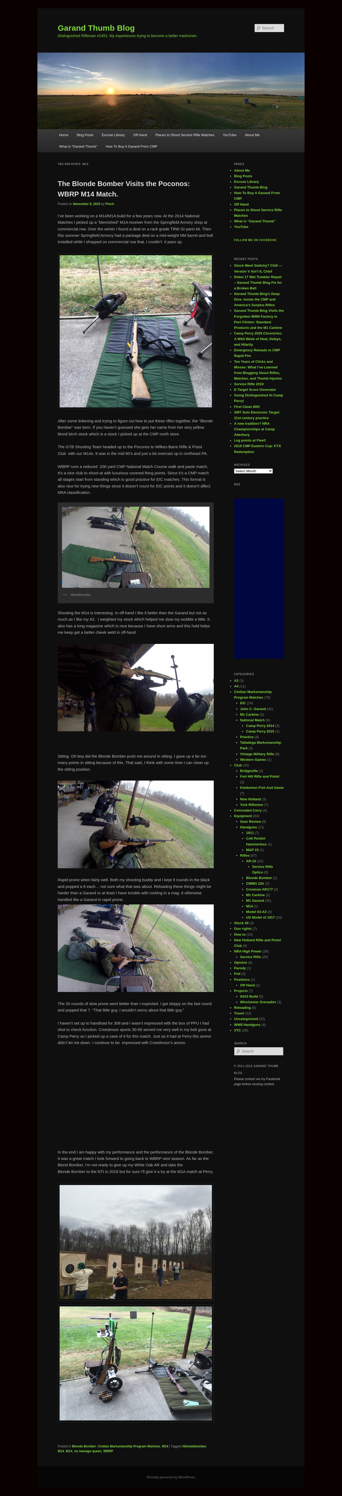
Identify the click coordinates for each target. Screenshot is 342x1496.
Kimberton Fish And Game (262, 788)
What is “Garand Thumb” (78, 146)
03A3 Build (249, 996)
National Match (252, 720)
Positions (242, 980)
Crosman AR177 (259, 889)
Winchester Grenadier (258, 1002)
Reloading (242, 1008)
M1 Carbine (249, 714)
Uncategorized (246, 1019)
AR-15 (251, 861)
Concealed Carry (248, 810)
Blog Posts (85, 135)
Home (63, 135)
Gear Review (250, 822)
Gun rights (243, 929)
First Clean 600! (247, 407)
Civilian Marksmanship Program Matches (129, 1446)
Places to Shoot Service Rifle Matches (185, 135)
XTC (237, 1030)
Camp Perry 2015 (260, 731)
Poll (237, 974)
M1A (69, 1451)
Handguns (248, 827)
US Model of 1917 (260, 917)
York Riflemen (251, 805)
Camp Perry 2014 (260, 726)
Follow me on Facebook (255, 240)
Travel (239, 1013)
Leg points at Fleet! (250, 440)
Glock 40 (241, 923)
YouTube (229, 135)
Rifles (245, 855)
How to (240, 934)
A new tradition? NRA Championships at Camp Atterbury (254, 429)
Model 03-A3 (256, 912)
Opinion (240, 962)
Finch (110, 204)
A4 (236, 686)
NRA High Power (248, 951)
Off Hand (140, 135)
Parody (240, 968)
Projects (241, 991)
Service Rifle (250, 957)
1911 (250, 833)
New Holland (250, 799)
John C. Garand (253, 709)
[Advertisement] (259, 578)
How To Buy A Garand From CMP (131, 146)
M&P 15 (252, 850)
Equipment (243, 816)
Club (238, 765)
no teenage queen (88, 1451)
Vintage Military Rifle (257, 754)
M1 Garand (255, 901)
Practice (247, 737)
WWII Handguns (247, 1025)
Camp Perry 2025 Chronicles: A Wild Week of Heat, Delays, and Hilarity (258, 339)
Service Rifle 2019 (249, 384)
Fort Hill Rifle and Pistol (259, 776)
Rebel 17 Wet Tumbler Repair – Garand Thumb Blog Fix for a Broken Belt (258, 282)
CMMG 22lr (255, 883)
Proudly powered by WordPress (171, 1477)
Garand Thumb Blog (96, 27)
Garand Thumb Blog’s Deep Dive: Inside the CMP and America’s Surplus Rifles (257, 299)
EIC (243, 703)
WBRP (108, 1451)
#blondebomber (194, 1446)
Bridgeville (249, 771)
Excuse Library (113, 135)
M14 (165, 1446)
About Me (252, 135)
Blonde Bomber (84, 1446)
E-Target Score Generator (255, 390)
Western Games (253, 760)
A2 (236, 681)
